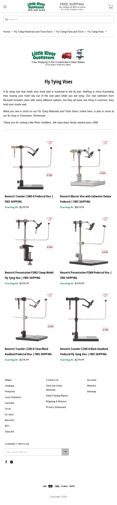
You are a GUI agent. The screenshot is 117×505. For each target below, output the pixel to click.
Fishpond (10, 391)
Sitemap (91, 391)
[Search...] (58, 19)
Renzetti (9, 419)
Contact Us (52, 379)
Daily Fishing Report (57, 395)
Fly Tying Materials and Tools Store (33, 31)
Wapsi (8, 379)
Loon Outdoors (13, 397)
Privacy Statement (56, 406)
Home (6, 31)
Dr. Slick (9, 414)
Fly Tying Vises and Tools (70, 31)
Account (91, 379)
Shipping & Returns (56, 401)
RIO (7, 425)
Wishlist (91, 385)
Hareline (9, 402)
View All (9, 431)
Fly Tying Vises (95, 31)
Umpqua (9, 385)
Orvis (8, 408)
